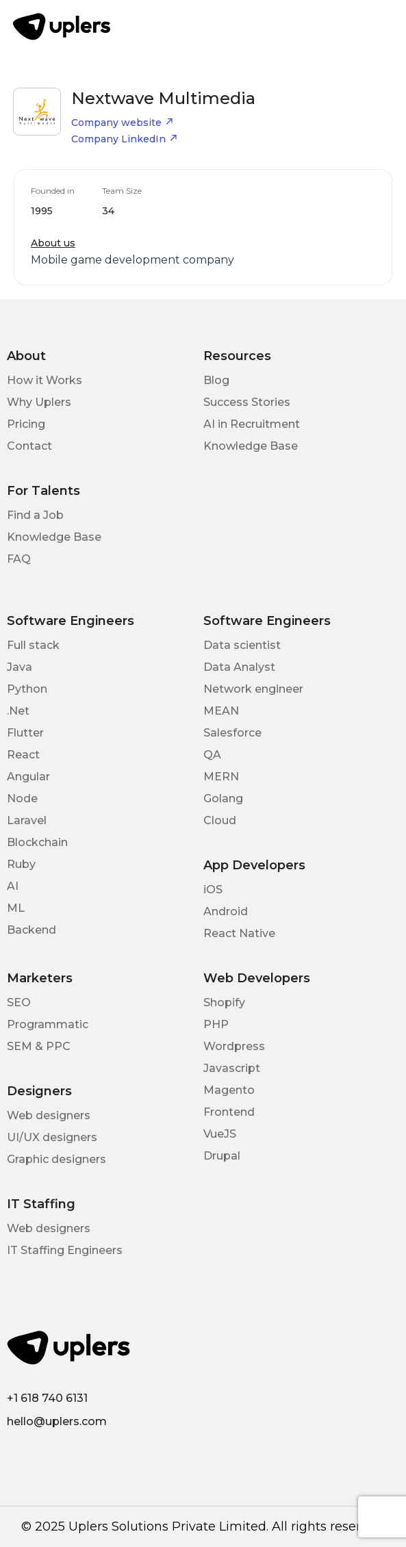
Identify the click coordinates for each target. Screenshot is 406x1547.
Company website (122, 122)
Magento (229, 1090)
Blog (216, 380)
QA (212, 754)
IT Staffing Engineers (65, 1250)
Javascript (231, 1068)
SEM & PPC (39, 1046)
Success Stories (246, 402)
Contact (29, 445)
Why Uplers (39, 402)
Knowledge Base (250, 445)
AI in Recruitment (251, 424)
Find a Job (35, 515)
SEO (19, 1002)
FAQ (19, 558)
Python (27, 688)
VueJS (219, 1133)
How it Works (44, 380)
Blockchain (37, 842)
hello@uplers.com (57, 1421)
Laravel (27, 820)
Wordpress (234, 1046)
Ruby (21, 864)
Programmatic (47, 1024)
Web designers (48, 1115)
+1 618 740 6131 (47, 1398)
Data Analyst (239, 667)
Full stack (33, 645)
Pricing (26, 424)
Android (225, 911)
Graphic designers (56, 1159)
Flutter (25, 732)
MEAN (221, 710)
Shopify (224, 1002)
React (23, 754)
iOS (213, 889)
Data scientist (242, 645)
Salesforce (232, 732)
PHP (216, 1024)
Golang (223, 798)
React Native (239, 933)
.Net (18, 710)
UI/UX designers (52, 1137)
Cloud (219, 820)
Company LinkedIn (124, 139)
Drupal (221, 1155)
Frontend (229, 1111)
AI (12, 886)
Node (22, 798)
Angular (28, 776)
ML (16, 908)
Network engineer (253, 688)
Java (19, 667)
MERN (221, 776)
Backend (31, 929)
